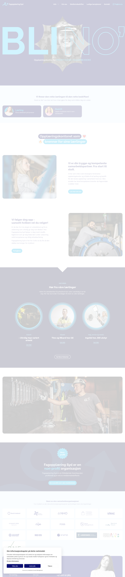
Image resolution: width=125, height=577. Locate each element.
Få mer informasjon (13, 561)
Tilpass (50, 566)
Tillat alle (15, 566)
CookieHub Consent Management (35, 570)
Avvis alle (32, 566)
